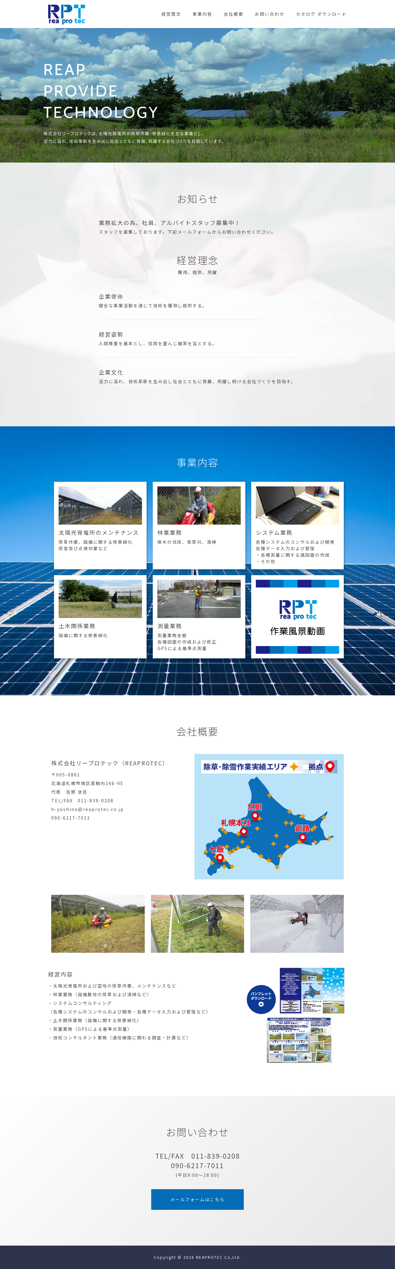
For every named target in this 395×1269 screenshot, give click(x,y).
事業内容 (202, 14)
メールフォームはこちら (197, 1199)
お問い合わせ (270, 14)
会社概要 (233, 14)
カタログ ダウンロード (321, 14)
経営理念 (171, 14)
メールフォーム (194, 232)
